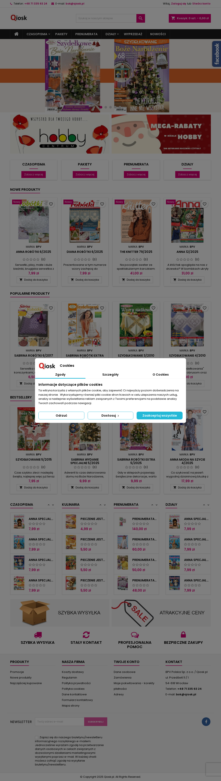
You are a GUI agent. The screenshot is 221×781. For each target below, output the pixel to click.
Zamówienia (122, 678)
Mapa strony (70, 706)
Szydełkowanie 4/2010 (187, 355)
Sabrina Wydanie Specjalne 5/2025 (84, 461)
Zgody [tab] (60, 374)
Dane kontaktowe (74, 694)
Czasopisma (37, 34)
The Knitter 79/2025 (136, 252)
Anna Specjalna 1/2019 (41, 560)
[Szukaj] (110, 18)
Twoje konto (126, 661)
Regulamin (69, 678)
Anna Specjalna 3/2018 (41, 539)
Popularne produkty (30, 293)
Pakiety (61, 34)
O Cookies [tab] (161, 374)
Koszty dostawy (73, 672)
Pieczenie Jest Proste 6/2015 (93, 580)
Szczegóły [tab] (110, 374)
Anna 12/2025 (187, 252)
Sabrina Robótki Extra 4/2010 (85, 357)
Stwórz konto (201, 3)
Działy (111, 34)
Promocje (17, 672)
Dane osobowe (125, 672)
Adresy (119, 694)
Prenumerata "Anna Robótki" (144, 580)
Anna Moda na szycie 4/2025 (187, 461)
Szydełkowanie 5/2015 (34, 459)
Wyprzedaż (133, 34)
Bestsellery (21, 397)
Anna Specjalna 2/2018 (196, 560)
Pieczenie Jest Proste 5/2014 (93, 539)
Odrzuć (61, 415)
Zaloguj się (178, 3)
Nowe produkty (25, 189)
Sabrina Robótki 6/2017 (33, 355)
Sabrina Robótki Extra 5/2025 (136, 461)
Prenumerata (86, 34)
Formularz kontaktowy (77, 700)
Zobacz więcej (33, 174)
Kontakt (174, 661)
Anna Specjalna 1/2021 (41, 580)
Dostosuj (110, 415)
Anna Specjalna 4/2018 (41, 519)
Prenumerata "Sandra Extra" (144, 560)
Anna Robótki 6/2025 (33, 252)
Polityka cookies (73, 689)
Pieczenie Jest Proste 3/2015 (93, 560)
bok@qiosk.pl (75, 3)
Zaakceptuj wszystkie (159, 415)
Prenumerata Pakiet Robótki (144, 519)
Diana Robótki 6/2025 (85, 252)
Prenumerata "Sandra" (144, 539)
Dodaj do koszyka (33, 280)
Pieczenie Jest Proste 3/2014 (93, 519)
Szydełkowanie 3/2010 (136, 355)
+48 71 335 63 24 (35, 3)
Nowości (158, 34)
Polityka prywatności (76, 683)
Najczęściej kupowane (26, 683)
